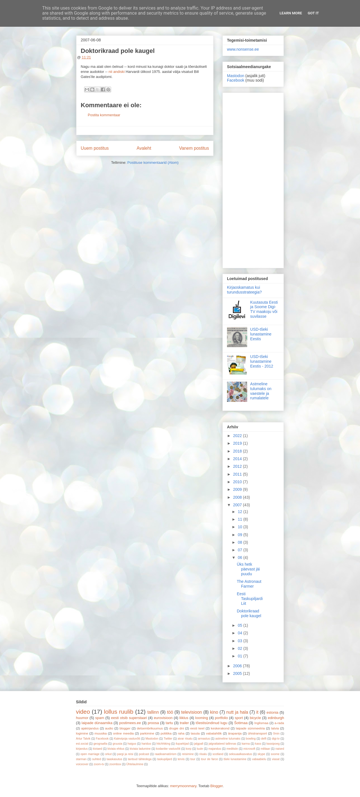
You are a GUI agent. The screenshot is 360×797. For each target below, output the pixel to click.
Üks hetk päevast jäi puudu (248, 569)
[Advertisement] (253, 179)
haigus (132, 743)
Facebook (235, 80)
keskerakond (220, 728)
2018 (238, 451)
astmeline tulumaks (227, 738)
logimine (82, 733)
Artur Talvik (83, 738)
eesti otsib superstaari (129, 718)
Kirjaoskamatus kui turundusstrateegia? (244, 289)
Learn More (291, 13)
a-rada (279, 723)
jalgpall (198, 743)
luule (200, 748)
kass (258, 743)
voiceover (82, 764)
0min (276, 733)
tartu (169, 723)
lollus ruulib (119, 711)
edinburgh (276, 718)
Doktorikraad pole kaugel (249, 613)
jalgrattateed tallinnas (222, 743)
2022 (238, 435)
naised (279, 748)
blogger (125, 728)
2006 (238, 666)
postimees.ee (130, 723)
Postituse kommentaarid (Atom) (153, 162)
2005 (238, 673)
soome (275, 754)
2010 (238, 482)
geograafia (100, 743)
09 (240, 534)
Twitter (168, 738)
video (83, 711)
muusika (100, 733)
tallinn (153, 712)
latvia (275, 728)
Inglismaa (261, 723)
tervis (181, 759)
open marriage (90, 754)
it (257, 712)
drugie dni (176, 728)
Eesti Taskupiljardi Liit (250, 599)
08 (240, 542)
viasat (276, 759)
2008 (238, 497)
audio (109, 728)
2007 (238, 505)
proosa (153, 723)
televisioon (191, 712)
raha (181, 733)
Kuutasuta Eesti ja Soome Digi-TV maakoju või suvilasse (264, 309)
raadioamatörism (165, 754)
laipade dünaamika (97, 723)
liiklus (183, 718)
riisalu (203, 754)
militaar (265, 748)
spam (99, 718)
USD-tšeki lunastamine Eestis (261, 334)
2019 (238, 443)
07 (240, 550)
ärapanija (235, 733)
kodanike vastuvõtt (168, 748)
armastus (204, 738)
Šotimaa (241, 723)
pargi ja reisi (125, 754)
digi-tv (276, 738)
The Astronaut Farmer (249, 583)
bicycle (255, 718)
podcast (144, 754)
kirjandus (82, 748)
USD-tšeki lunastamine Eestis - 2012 (261, 361)
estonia (272, 712)
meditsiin (232, 748)
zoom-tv (99, 764)
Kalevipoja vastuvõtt (127, 738)
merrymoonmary (183, 786)
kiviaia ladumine (140, 748)
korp (188, 748)
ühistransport (257, 733)
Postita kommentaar (104, 115)
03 (240, 641)
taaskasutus (114, 759)
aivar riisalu (185, 738)
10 (240, 527)
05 (240, 625)
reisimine (188, 754)
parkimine (147, 733)
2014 (238, 458)
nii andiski (117, 72)
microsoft (249, 748)
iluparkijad (182, 743)
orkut (108, 754)
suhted (96, 759)
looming (201, 718)
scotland (217, 754)
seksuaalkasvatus (240, 754)
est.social (82, 743)
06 (240, 557)
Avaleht (144, 148)
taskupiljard (164, 759)
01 (240, 656)
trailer (184, 723)
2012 (238, 466)
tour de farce (209, 759)
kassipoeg (273, 743)
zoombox (115, 764)
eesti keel (197, 728)
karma (246, 743)
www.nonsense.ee (243, 49)
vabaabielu (259, 759)
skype (261, 754)
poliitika (166, 733)
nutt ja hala (237, 712)
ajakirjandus (90, 728)
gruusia (117, 743)
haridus (146, 743)
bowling (251, 738)
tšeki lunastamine (235, 759)
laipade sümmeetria (250, 728)
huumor (82, 718)
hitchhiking (163, 743)
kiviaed (97, 748)
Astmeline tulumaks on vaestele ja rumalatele (260, 391)
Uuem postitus (95, 148)
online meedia (123, 733)
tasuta (195, 733)
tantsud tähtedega (140, 759)
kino (214, 712)
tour (192, 759)
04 (240, 633)
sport (239, 718)
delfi (263, 738)
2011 (238, 474)
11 (240, 519)
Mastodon (235, 75)
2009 (238, 489)
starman (81, 759)
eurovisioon (163, 718)
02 (240, 648)
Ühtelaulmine (134, 764)
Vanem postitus (194, 148)
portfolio (221, 718)
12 (240, 511)
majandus (214, 748)
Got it (313, 13)
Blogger (216, 786)
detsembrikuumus (150, 728)
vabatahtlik (214, 733)
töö (170, 712)
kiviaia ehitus (115, 748)
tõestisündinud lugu (212, 723)
